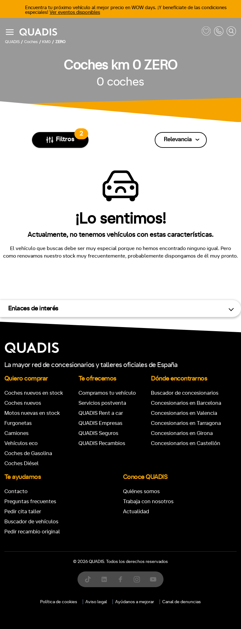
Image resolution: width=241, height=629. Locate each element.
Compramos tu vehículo (107, 393)
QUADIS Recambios (101, 443)
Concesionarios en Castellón (185, 443)
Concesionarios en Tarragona (186, 423)
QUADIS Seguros (98, 433)
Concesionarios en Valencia (184, 413)
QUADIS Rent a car (100, 413)
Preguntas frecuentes (30, 501)
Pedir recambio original (32, 531)
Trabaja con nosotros (148, 501)
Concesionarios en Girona (182, 433)
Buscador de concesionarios (184, 393)
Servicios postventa (102, 403)
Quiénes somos (141, 491)
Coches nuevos (22, 403)
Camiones (16, 433)
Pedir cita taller (22, 511)
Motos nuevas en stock (32, 413)
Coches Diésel (21, 463)
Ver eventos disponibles (75, 12)
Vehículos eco (21, 443)
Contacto (16, 491)
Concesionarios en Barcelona (186, 403)
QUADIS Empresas (100, 423)
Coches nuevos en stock (33, 393)
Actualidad (136, 511)
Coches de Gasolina (28, 453)
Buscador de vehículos (31, 521)
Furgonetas (18, 423)
